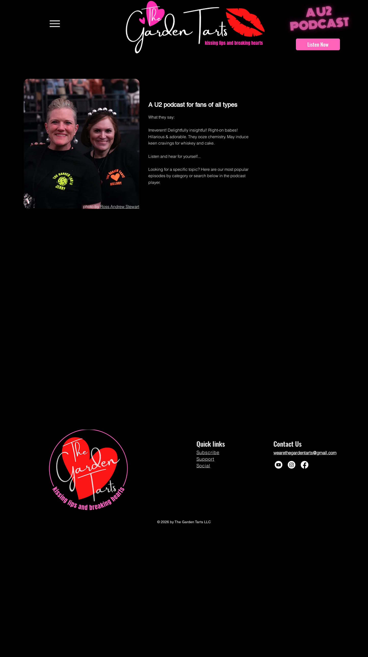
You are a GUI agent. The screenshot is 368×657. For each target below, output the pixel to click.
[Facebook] (304, 465)
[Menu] (54, 23)
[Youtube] (278, 465)
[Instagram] (291, 465)
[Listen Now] (317, 44)
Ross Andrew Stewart (119, 206)
